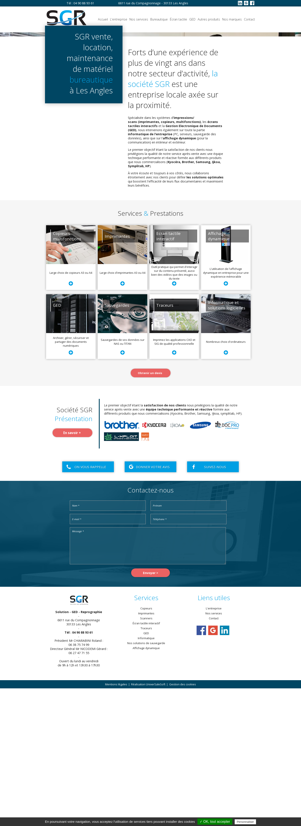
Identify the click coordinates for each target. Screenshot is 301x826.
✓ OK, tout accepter (215, 821)
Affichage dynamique (146, 786)
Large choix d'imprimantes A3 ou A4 (122, 410)
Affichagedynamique (219, 373)
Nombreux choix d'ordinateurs (226, 479)
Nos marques (232, 19)
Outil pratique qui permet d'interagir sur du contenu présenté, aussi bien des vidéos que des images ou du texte (174, 410)
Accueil (103, 19)
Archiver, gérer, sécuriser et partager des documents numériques (71, 479)
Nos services (138, 19)
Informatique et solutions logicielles (226, 442)
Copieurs (146, 746)
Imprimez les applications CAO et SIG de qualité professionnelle (174, 479)
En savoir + (72, 570)
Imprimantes (117, 373)
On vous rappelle (90, 604)
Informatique (146, 776)
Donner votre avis (153, 604)
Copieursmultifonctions (67, 373)
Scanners (146, 756)
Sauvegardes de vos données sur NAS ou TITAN (122, 479)
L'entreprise (118, 19)
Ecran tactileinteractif (168, 373)
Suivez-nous (215, 604)
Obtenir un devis (91, 136)
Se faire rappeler (46, 136)
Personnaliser (245, 821)
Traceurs (164, 442)
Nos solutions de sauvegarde (146, 781)
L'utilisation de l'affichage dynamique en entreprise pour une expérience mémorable (226, 410)
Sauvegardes (117, 442)
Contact (249, 19)
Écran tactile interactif (146, 761)
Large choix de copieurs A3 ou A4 (71, 410)
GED (192, 19)
